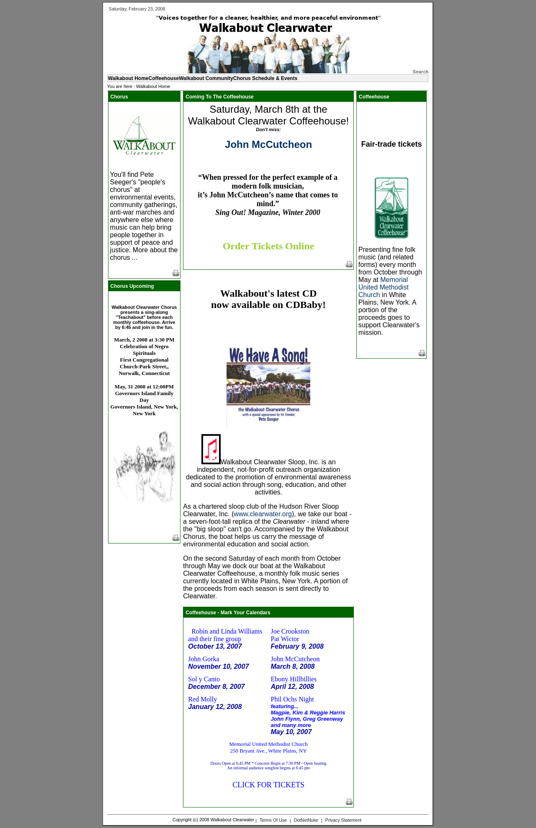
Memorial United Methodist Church (383, 287)
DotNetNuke (306, 820)
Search (421, 71)
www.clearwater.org (263, 514)
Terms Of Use (273, 820)
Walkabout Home (153, 86)
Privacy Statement (343, 820)
